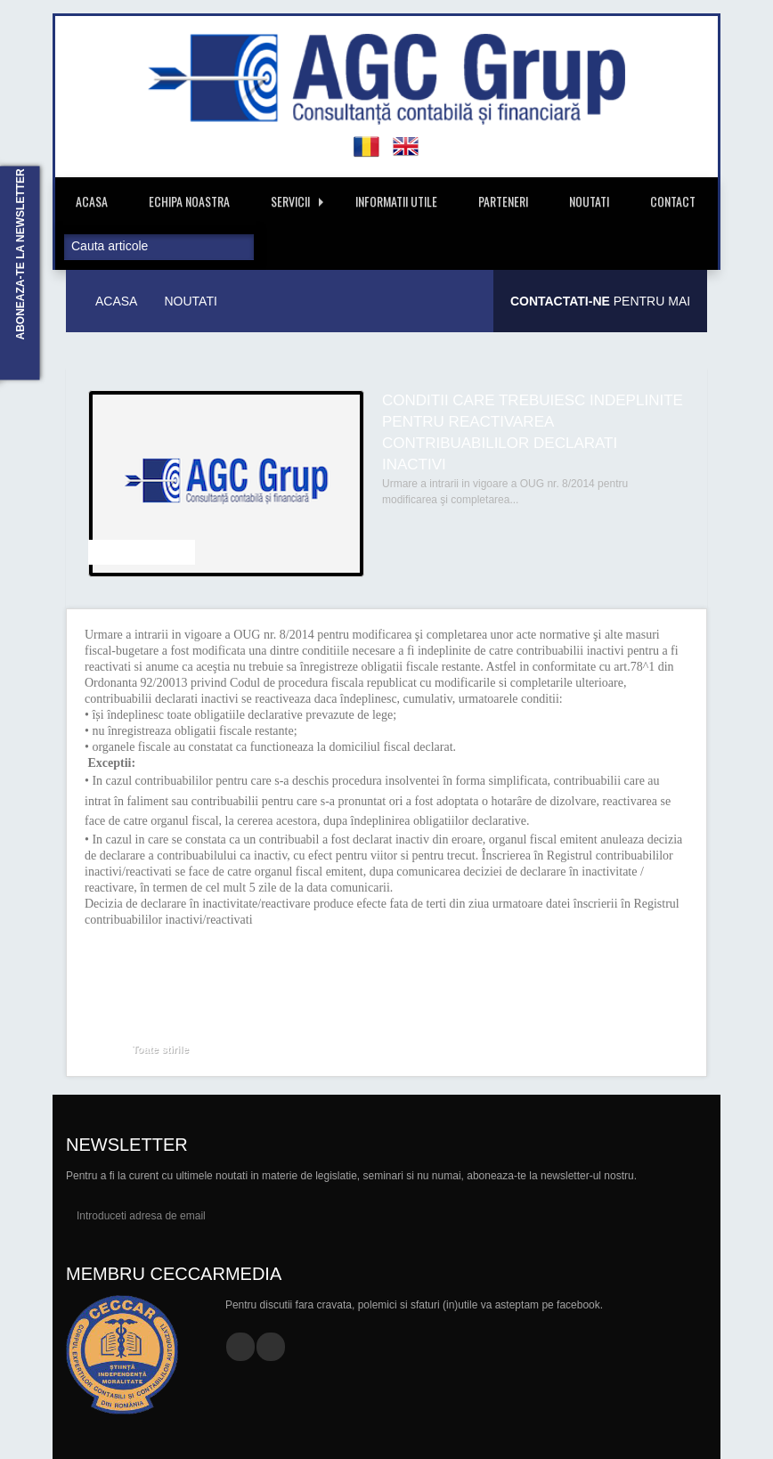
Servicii (297, 201)
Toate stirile (160, 1049)
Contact (673, 201)
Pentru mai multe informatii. (600, 313)
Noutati (589, 201)
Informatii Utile (396, 201)
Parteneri (503, 201)
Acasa (92, 201)
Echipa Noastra (189, 201)
